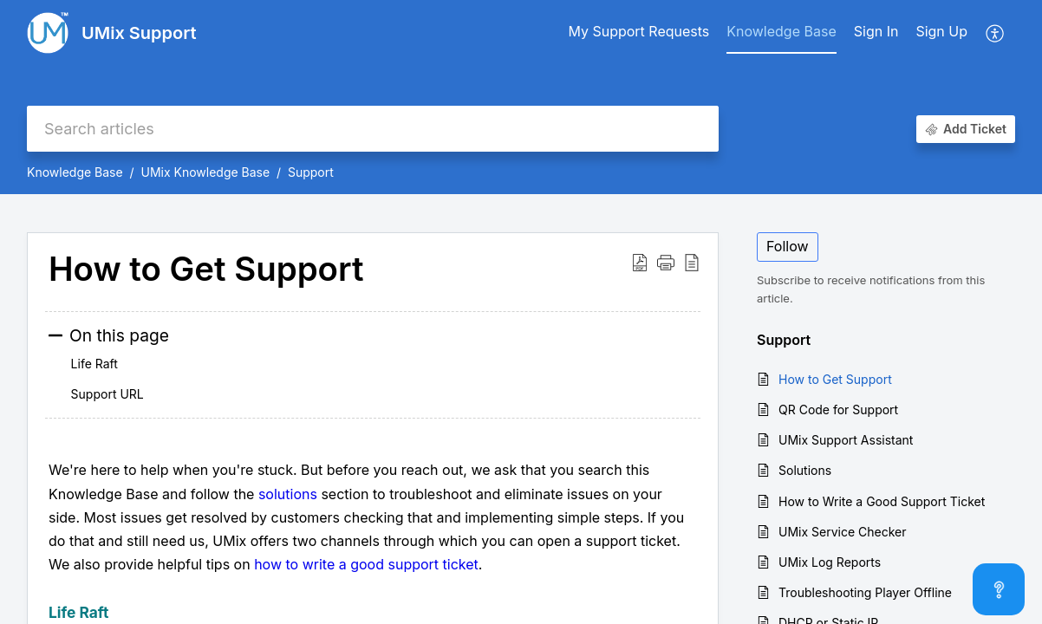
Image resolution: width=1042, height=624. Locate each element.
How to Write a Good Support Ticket (881, 501)
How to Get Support (835, 379)
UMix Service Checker (842, 531)
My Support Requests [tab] (638, 31)
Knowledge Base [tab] (781, 31)
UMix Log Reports (829, 562)
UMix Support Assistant (845, 439)
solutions (287, 494)
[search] (373, 129)
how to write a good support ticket (366, 564)
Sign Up (941, 31)
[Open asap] (999, 589)
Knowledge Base (75, 172)
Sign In (876, 31)
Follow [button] (787, 246)
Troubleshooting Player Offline (865, 592)
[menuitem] (876, 33)
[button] (995, 33)
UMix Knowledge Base (205, 172)
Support (311, 172)
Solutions (804, 470)
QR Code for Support (838, 409)
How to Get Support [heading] (206, 269)
